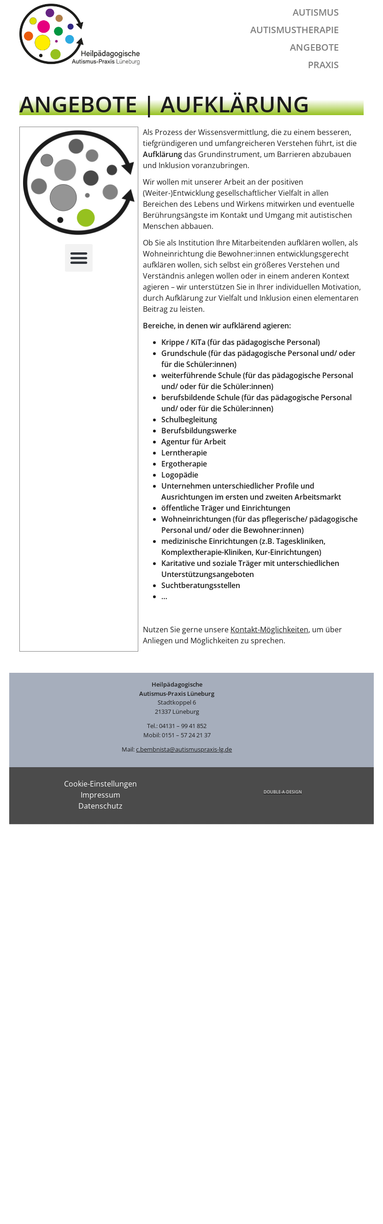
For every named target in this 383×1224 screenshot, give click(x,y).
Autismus (316, 12)
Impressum (100, 795)
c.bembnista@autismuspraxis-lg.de (184, 749)
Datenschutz (100, 806)
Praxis (323, 64)
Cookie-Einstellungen (100, 784)
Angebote (314, 47)
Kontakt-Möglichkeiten (269, 629)
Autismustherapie (294, 29)
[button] (79, 258)
